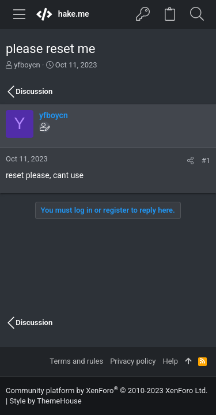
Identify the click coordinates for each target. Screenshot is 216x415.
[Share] (190, 160)
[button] (19, 14)
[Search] (196, 14)
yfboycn (27, 65)
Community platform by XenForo (106, 390)
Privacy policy (133, 361)
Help (170, 361)
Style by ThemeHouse (45, 401)
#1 (206, 160)
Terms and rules (76, 361)
